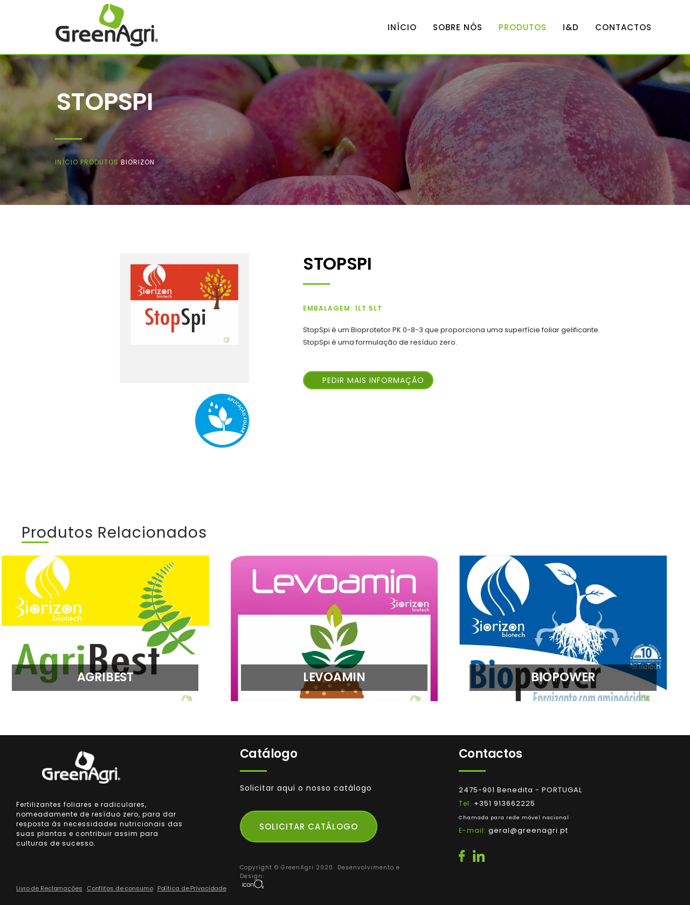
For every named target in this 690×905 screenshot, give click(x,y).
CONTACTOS (623, 27)
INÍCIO (402, 27)
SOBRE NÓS (457, 27)
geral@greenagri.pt (528, 830)
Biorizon (138, 162)
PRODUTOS (523, 27)
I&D (571, 27)
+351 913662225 (514, 816)
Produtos (100, 162)
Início (67, 162)
